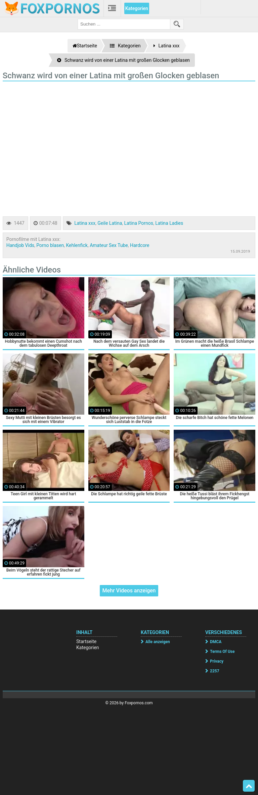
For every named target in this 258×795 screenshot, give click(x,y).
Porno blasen (50, 245)
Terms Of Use (222, 651)
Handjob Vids (20, 245)
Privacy (216, 661)
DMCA (215, 641)
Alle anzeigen (157, 641)
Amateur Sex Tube (109, 245)
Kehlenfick (76, 245)
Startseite (86, 641)
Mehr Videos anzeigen (129, 590)
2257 (214, 671)
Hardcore (139, 245)
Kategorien (136, 8)
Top (249, 786)
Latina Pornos (138, 223)
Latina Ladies (169, 223)
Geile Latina (109, 223)
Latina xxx (84, 223)
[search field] (124, 24)
